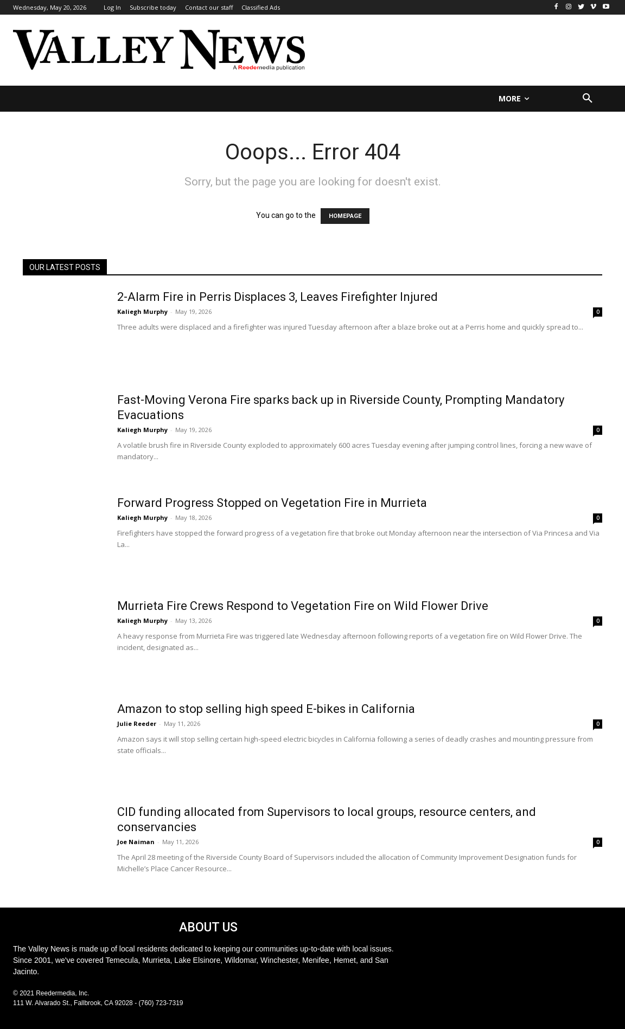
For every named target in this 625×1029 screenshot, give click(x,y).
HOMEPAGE (345, 216)
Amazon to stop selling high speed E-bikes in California (266, 709)
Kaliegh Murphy (142, 311)
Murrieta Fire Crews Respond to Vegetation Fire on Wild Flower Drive (302, 606)
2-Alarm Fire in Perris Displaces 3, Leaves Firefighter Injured (277, 297)
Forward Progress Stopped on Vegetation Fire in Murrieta (272, 503)
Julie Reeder (136, 723)
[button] (588, 99)
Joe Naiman (136, 842)
